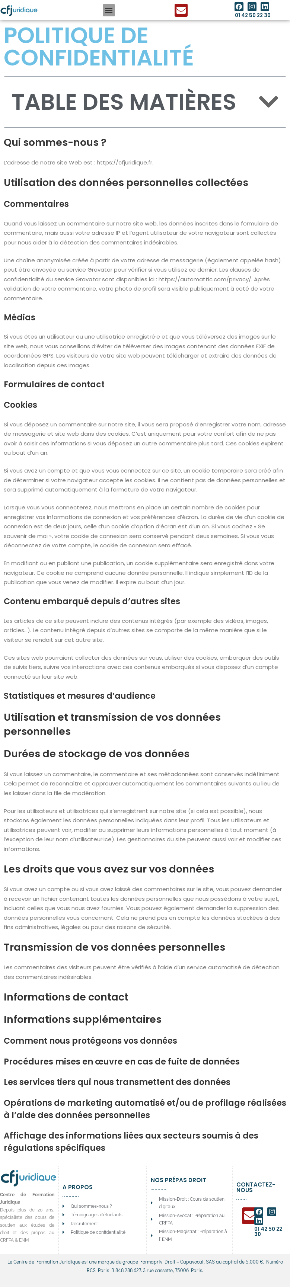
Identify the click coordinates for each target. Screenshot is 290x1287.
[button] (109, 10)
